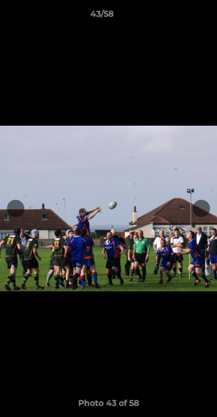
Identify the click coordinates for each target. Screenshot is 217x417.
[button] (175, 17)
